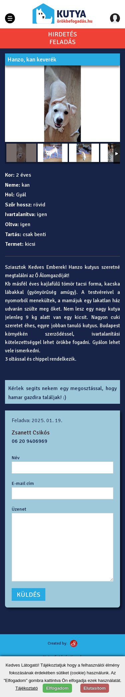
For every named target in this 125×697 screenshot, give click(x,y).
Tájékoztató (26, 688)
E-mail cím (23, 483)
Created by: (57, 643)
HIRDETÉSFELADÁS (62, 38)
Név (16, 458)
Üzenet (19, 509)
